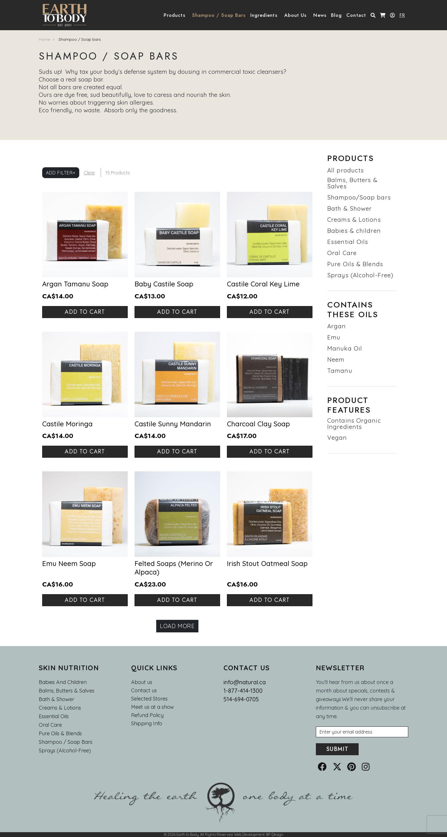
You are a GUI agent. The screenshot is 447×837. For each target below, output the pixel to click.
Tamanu (339, 370)
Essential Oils (347, 242)
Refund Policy (147, 715)
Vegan (337, 437)
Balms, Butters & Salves (352, 183)
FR (402, 15)
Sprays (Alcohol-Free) (360, 275)
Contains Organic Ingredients (354, 423)
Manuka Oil (344, 348)
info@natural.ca (245, 682)
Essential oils (54, 716)
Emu (333, 337)
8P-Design (274, 834)
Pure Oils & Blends (355, 264)
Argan (336, 326)
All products (345, 170)
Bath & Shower (349, 208)
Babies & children (354, 230)
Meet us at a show (152, 707)
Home (44, 39)
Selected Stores (149, 698)
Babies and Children (63, 682)
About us (141, 682)
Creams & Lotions (354, 219)
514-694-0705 (241, 699)
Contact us (144, 690)
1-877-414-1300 (243, 690)
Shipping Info (146, 723)
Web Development (249, 834)
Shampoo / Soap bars (79, 39)
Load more (177, 626)
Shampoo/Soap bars (359, 197)
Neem (335, 359)
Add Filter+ (61, 173)
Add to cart (85, 312)
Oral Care (342, 253)
